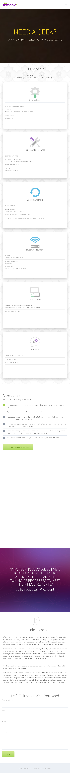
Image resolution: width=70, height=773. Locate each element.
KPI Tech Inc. (39, 768)
